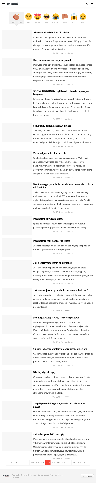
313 (59, 466)
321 (81, 466)
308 (31, 466)
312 (53, 466)
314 (64, 466)
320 (75, 466)
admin (67, 53)
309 (37, 466)
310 (42, 466)
